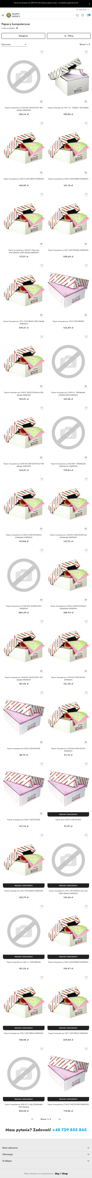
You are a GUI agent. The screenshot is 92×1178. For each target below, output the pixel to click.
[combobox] (14, 44)
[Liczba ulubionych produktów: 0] (82, 15)
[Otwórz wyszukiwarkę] (77, 15)
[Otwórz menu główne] (2, 15)
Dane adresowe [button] (46, 1147)
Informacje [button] (46, 1154)
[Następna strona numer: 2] (59, 1119)
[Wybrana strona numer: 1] (46, 1119)
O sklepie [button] (46, 1160)
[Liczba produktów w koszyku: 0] (87, 15)
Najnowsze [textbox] (5, 44)
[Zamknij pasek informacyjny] (89, 4)
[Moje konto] (82, 10)
